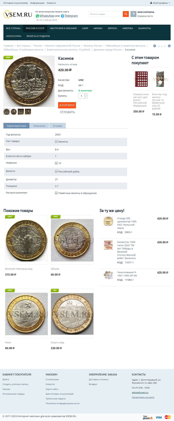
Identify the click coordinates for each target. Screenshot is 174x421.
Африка (97, 28)
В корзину (67, 105)
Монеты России (93, 45)
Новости (51, 2)
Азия (85, 28)
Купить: (62, 95)
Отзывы (57, 125)
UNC (8, 57)
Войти (6, 379)
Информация (37, 2)
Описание (39, 125)
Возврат (93, 384)
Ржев (8, 342)
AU (54, 290)
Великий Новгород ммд (18, 268)
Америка (128, 28)
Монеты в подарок (38, 36)
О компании (52, 379)
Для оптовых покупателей (59, 393)
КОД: (61, 85)
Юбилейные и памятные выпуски (125, 45)
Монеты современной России (62, 45)
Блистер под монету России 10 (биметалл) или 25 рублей (159, 101)
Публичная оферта (56, 398)
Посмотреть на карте (143, 397)
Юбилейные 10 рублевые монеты (23, 49)
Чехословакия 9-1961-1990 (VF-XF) (127, 274)
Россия (38, 45)
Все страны (13, 28)
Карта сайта (52, 389)
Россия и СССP (35, 28)
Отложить (67, 112)
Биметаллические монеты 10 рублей (68, 49)
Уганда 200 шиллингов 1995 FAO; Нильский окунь (126, 223)
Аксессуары (13, 36)
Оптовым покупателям (15, 2)
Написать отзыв (67, 64)
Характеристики (16, 125)
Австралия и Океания (63, 28)
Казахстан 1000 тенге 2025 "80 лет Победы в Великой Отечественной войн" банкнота (126, 250)
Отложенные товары (14, 393)
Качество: (64, 80)
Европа (112, 28)
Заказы (6, 389)
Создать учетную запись (16, 384)
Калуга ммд (57, 342)
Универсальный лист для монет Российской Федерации (141, 100)
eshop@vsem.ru (140, 392)
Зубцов (55, 268)
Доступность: (66, 90)
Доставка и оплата (98, 379)
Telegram (69, 15)
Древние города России (107, 49)
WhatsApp (44, 15)
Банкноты (144, 28)
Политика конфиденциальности (63, 403)
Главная (8, 45)
